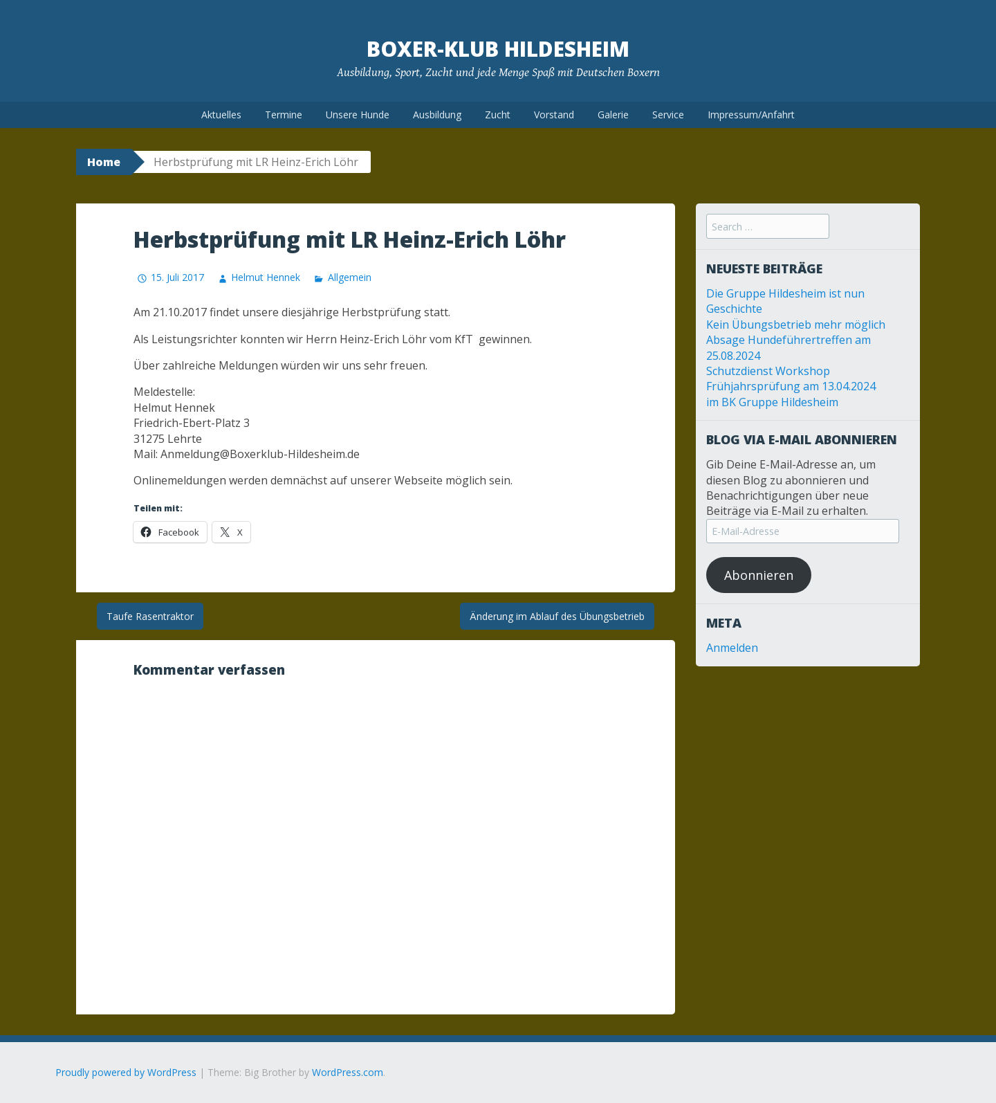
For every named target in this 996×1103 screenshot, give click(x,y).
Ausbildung (437, 114)
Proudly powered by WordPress (125, 1072)
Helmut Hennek (265, 277)
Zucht (497, 114)
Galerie (613, 114)
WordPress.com (347, 1072)
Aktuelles (221, 114)
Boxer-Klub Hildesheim (498, 49)
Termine (283, 114)
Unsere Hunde (357, 114)
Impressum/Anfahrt (751, 114)
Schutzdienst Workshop (768, 371)
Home (103, 162)
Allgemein (349, 277)
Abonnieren (758, 575)
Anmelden (732, 647)
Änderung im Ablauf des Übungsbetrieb (557, 616)
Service (668, 114)
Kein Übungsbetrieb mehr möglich (795, 324)
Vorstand (554, 114)
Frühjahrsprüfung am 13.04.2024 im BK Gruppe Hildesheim (791, 394)
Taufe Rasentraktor (150, 616)
